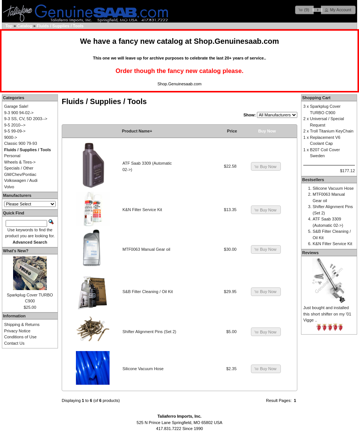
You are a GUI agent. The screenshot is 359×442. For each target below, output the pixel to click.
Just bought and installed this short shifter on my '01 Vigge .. (327, 313)
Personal (12, 155)
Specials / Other (18, 168)
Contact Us (14, 343)
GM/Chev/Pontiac (20, 174)
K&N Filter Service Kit (142, 209)
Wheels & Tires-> (20, 162)
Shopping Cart (316, 97)
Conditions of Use (20, 337)
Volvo (9, 187)
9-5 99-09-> (14, 131)
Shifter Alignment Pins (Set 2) (150, 331)
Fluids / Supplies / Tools (60, 26)
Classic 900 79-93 (20, 143)
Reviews (310, 252)
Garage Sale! (16, 106)
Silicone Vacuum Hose (143, 368)
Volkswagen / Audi (20, 180)
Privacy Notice (17, 331)
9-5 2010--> (14, 125)
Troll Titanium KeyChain (331, 131)
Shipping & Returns (22, 324)
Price (232, 131)
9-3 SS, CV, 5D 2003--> (25, 118)
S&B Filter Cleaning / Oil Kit (148, 291)
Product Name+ (137, 131)
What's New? (15, 251)
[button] (304, 10)
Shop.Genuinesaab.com (236, 41)
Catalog (24, 26)
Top (8, 26)
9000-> (10, 137)
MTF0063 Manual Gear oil (147, 249)
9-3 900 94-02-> (19, 112)
